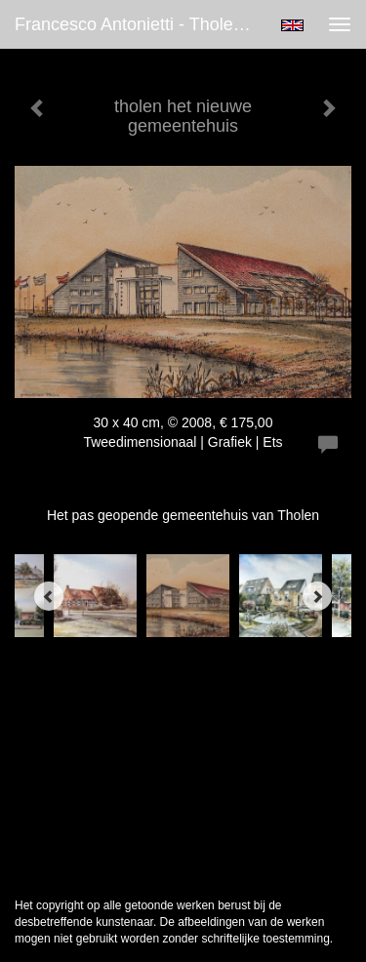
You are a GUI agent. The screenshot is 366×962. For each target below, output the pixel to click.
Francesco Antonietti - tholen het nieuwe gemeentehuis (140, 24)
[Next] (317, 596)
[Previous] (48, 596)
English (292, 25)
